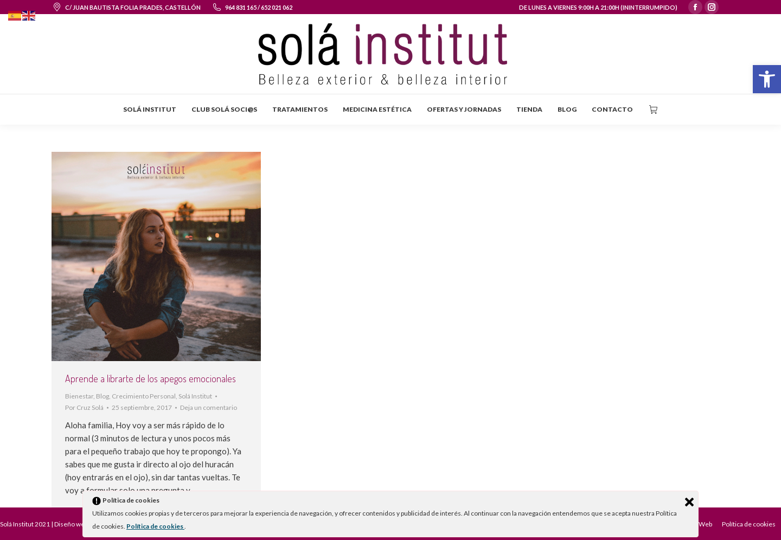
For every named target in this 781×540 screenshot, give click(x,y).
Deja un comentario (208, 407)
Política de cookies (155, 526)
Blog (102, 396)
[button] (767, 79)
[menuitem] (149, 109)
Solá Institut (195, 396)
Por (84, 407)
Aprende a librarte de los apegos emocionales (150, 378)
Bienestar (79, 396)
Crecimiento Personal (144, 396)
